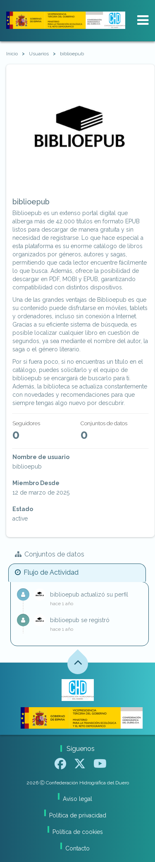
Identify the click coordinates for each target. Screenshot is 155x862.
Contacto (77, 848)
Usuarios (39, 54)
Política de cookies (77, 832)
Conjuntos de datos (49, 554)
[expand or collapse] (143, 20)
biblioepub (72, 54)
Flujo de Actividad (47, 572)
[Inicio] (12, 53)
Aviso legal (77, 799)
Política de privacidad (77, 815)
